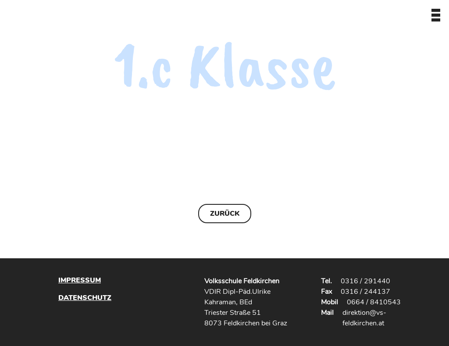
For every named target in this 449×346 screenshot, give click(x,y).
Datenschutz (84, 297)
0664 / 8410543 (374, 302)
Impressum (79, 280)
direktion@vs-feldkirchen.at (364, 318)
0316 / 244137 (365, 291)
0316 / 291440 (365, 281)
